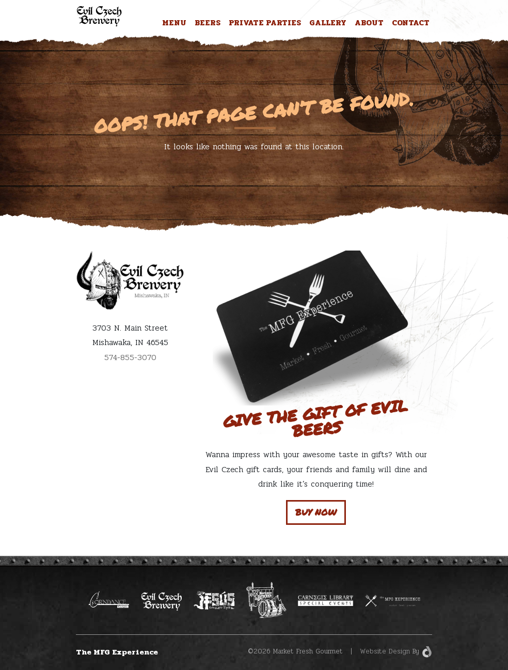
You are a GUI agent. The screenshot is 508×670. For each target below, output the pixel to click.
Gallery (327, 23)
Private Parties (265, 23)
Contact (411, 23)
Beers (207, 23)
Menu (174, 23)
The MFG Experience (117, 652)
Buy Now (316, 512)
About (369, 23)
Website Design (385, 651)
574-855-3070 (130, 357)
